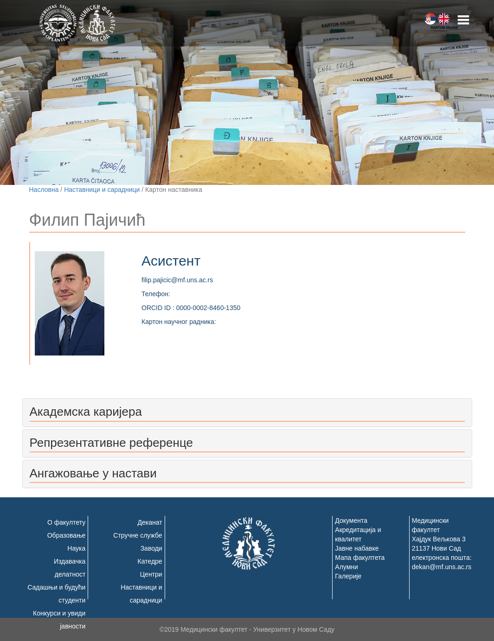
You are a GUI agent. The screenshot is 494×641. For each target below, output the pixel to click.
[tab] (247, 412)
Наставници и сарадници (102, 189)
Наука (76, 548)
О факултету (66, 522)
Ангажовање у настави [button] (93, 473)
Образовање (66, 535)
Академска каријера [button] (86, 412)
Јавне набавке (357, 548)
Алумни (346, 567)
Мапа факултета (360, 557)
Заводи (151, 548)
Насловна (44, 189)
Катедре (150, 561)
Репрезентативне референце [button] (111, 443)
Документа (351, 520)
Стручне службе (137, 535)
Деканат (150, 522)
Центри (151, 574)
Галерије (348, 576)
